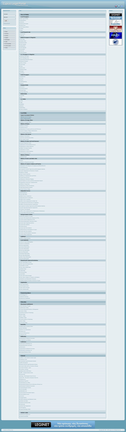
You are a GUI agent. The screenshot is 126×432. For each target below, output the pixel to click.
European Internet (24, 88)
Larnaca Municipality (25, 248)
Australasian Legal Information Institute (28, 361)
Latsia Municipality (24, 251)
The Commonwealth (24, 289)
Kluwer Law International (26, 329)
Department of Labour (25, 149)
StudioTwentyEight (24, 416)
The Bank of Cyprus (24, 265)
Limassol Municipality (25, 246)
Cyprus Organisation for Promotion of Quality (29, 170)
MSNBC (22, 104)
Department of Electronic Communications (29, 182)
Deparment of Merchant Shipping (27, 179)
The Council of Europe (25, 287)
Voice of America (24, 109)
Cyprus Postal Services (25, 177)
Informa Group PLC (24, 380)
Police (22, 160)
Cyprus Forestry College (25, 189)
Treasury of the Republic (25, 209)
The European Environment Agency (27, 392)
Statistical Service (24, 127)
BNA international (24, 362)
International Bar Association (26, 345)
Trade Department (24, 167)
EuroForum (23, 374)
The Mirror (23, 49)
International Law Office (25, 382)
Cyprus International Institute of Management (29, 309)
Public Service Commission (26, 196)
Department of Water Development (27, 185)
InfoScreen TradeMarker (25, 298)
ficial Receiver (42, 165)
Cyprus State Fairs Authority (26, 227)
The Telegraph (23, 47)
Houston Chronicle (24, 61)
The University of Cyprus (25, 305)
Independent (23, 45)
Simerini (22, 21)
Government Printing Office (26, 132)
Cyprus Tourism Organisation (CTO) (28, 219)
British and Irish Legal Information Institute (29, 364)
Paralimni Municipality (25, 253)
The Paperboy (23, 407)
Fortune (22, 71)
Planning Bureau (24, 192)
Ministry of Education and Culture (27, 162)
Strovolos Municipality (25, 250)
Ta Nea (22, 78)
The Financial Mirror (25, 26)
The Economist (23, 52)
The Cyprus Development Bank (27, 263)
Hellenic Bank (23, 268)
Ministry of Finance (24, 125)
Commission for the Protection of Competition (29, 202)
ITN (21, 97)
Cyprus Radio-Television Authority (27, 212)
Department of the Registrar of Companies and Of (30, 165)
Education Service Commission (27, 197)
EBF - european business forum (27, 372)
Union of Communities (25, 243)
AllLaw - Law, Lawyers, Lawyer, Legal (28, 357)
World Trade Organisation (26, 405)
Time (22, 66)
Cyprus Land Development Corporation (28, 232)
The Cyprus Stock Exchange (26, 275)
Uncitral (22, 395)
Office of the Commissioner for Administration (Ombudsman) (33, 210)
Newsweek (23, 67)
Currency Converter (24, 369)
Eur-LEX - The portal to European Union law (29, 377)
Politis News (23, 25)
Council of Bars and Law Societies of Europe (29, 366)
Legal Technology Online (25, 409)
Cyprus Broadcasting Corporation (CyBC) (29, 221)
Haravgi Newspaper (24, 23)
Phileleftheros (23, 20)
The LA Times (23, 62)
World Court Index (24, 400)
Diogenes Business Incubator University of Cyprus (30, 280)
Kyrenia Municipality (25, 258)
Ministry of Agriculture (25, 184)
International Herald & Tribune (27, 59)
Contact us (5, 429)
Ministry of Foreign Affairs (26, 122)
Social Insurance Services (25, 152)
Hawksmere (23, 346)
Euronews (22, 86)
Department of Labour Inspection (27, 146)
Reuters (22, 105)
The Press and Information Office (27, 137)
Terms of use (10, 429)
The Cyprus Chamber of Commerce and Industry (30, 277)
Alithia (22, 28)
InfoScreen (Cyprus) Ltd (25, 414)
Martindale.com (24, 390)
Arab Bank (23, 273)
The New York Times (25, 56)
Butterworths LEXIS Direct (26, 371)
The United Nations (24, 284)
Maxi (22, 30)
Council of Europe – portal (26, 367)
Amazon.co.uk (23, 334)
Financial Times (24, 42)
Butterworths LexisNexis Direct (27, 326)
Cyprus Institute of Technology (27, 319)
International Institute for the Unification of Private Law (31, 384)
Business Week (23, 69)
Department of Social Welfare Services (28, 144)
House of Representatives (25, 238)
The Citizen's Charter (25, 139)
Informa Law (23, 379)
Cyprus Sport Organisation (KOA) (27, 222)
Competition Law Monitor (26, 339)
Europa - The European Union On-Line (28, 375)
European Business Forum (26, 351)
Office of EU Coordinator (25, 199)
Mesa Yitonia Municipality (26, 256)
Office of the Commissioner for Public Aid (29, 200)
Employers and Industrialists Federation (28, 278)
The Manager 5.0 (24, 294)
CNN (22, 100)
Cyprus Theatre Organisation (26, 234)
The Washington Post (25, 57)
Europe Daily (23, 90)
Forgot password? (7, 23)
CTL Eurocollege (24, 322)
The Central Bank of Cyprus (26, 262)
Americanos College (24, 307)
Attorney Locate (24, 359)
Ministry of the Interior (25, 136)
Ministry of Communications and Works (28, 175)
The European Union (25, 285)
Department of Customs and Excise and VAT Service (31, 129)
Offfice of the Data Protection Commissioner (29, 204)
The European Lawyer (25, 394)
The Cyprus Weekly (24, 18)
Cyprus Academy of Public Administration (29, 130)
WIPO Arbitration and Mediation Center (28, 399)
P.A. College (23, 315)
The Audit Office (24, 194)
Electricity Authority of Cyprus (27, 216)
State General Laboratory (25, 174)
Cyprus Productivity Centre (26, 143)
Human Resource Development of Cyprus (29, 229)
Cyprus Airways (24, 226)
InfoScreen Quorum (24, 296)
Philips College (24, 317)
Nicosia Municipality (25, 245)
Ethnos (22, 79)
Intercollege (23, 314)
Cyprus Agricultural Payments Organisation (29, 207)
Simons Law (23, 331)
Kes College (23, 320)
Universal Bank (24, 272)
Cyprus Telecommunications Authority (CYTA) (30, 217)
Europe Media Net (24, 91)
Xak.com (22, 35)
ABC (22, 102)
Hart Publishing (24, 328)
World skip (23, 404)
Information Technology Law (26, 343)
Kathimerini (23, 76)
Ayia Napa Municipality (25, 255)
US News (22, 72)
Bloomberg (23, 107)
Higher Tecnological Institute (26, 148)
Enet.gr (22, 83)
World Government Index (25, 402)
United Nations (23, 397)
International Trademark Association (28, 338)
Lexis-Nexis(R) (24, 389)
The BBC (22, 95)
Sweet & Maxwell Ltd (25, 332)
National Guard (24, 156)
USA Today (23, 64)
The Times (23, 39)
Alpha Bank (23, 270)
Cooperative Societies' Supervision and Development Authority (33, 169)
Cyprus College (24, 310)
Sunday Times (23, 40)
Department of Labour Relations (27, 151)
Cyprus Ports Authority (25, 224)
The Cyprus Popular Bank (26, 267)
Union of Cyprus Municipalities (27, 241)
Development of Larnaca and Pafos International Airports (32, 180)
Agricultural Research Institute (26, 187)
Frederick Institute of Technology (27, 312)
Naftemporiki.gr (24, 81)
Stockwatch (23, 33)
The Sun (22, 50)
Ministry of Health (24, 172)
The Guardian (23, 44)
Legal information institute (26, 387)
